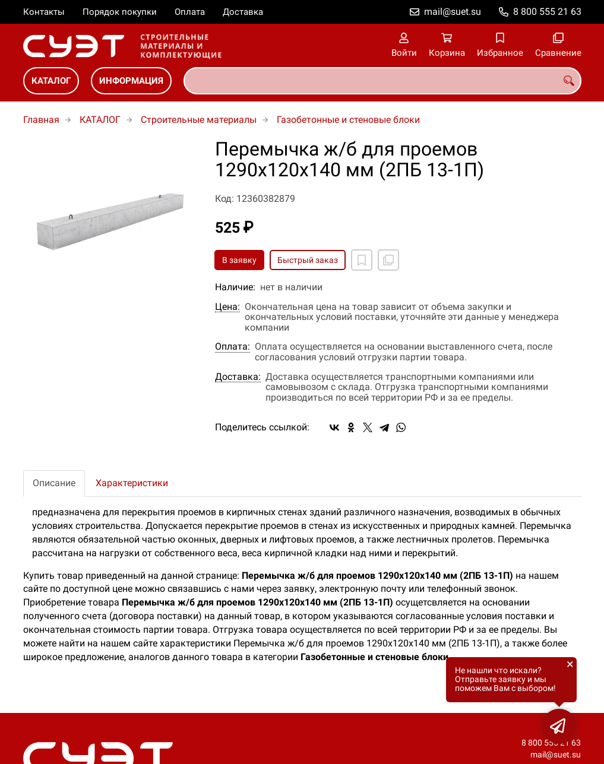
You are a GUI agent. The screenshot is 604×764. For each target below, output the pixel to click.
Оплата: (232, 346)
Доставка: (238, 377)
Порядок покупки (120, 12)
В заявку (239, 260)
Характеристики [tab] (132, 483)
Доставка (243, 12)
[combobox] (382, 80)
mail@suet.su (452, 11)
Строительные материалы (199, 119)
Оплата (190, 12)
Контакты (44, 12)
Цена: (227, 307)
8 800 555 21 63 (547, 11)
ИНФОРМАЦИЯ (131, 80)
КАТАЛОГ (51, 80)
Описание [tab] (54, 483)
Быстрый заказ (307, 260)
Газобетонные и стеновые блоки (348, 119)
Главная (41, 119)
